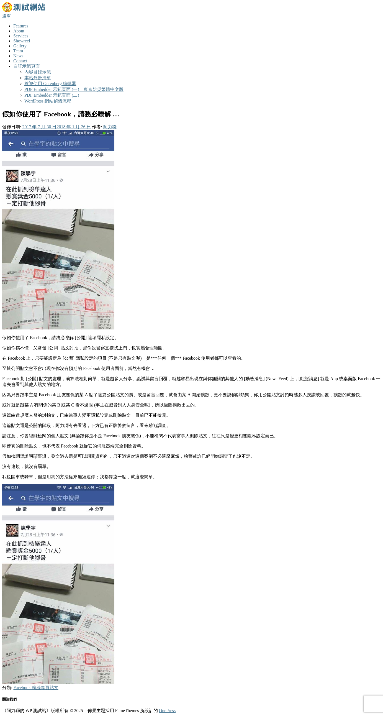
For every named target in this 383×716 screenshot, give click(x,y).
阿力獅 (110, 126)
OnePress (167, 710)
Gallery (20, 46)
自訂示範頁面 (26, 66)
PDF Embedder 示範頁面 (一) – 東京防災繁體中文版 (74, 89)
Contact (20, 60)
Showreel (21, 41)
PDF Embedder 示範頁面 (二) (51, 95)
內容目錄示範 (37, 72)
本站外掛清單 (37, 77)
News (18, 55)
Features (20, 26)
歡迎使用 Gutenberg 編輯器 (50, 83)
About (18, 31)
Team (18, 50)
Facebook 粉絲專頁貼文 (35, 687)
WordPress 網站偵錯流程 (47, 101)
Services (20, 36)
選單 (6, 16)
